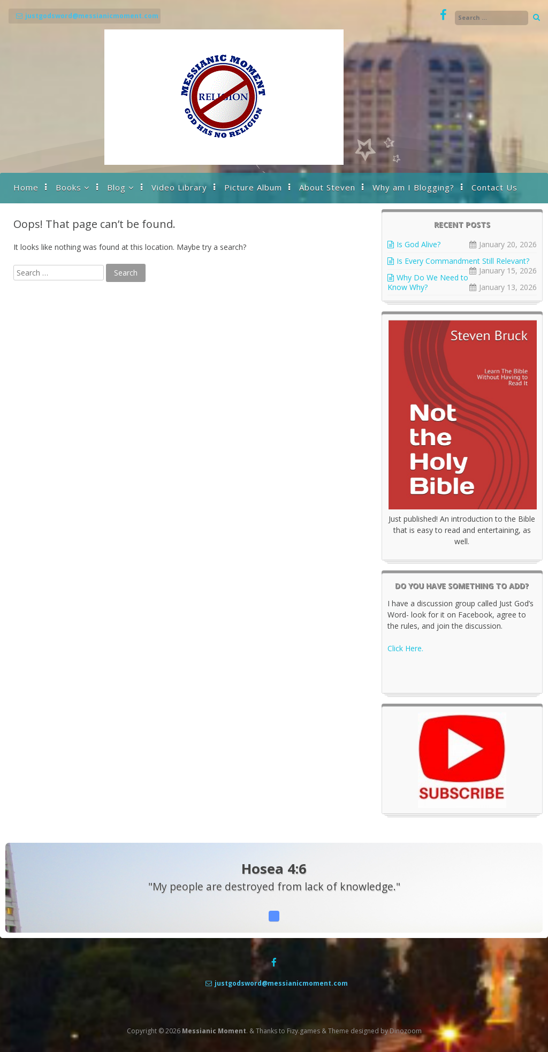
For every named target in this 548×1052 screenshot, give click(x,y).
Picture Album (253, 187)
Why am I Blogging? (413, 187)
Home (26, 187)
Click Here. (405, 648)
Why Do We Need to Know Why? (427, 282)
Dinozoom (406, 1030)
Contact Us (494, 187)
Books (68, 187)
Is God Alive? (418, 244)
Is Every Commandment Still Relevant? (463, 261)
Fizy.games (303, 1030)
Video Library (179, 187)
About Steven (327, 187)
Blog (116, 187)
